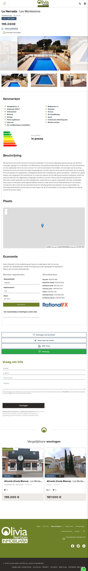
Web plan (63, 567)
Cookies (53, 567)
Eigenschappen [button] (56, 526)
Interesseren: (9, 287)
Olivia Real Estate (43, 3)
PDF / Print (44, 346)
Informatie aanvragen (12, 32)
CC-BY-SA (80, 247)
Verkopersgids (80, 526)
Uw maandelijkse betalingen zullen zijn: (20, 312)
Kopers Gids (69, 526)
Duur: (6, 296)
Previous (11, 53)
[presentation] (13, 398)
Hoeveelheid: (9, 279)
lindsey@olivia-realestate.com (75, 537)
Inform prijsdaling (11, 28)
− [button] (5, 213)
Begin (38, 526)
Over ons (46, 526)
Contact (77, 531)
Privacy (45, 567)
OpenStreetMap (64, 247)
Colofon (37, 567)
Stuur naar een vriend (44, 340)
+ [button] (5, 210)
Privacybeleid (66, 392)
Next (76, 53)
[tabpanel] (22, 474)
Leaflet (48, 247)
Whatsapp (44, 351)
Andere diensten (67, 531)
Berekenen (21, 305)
